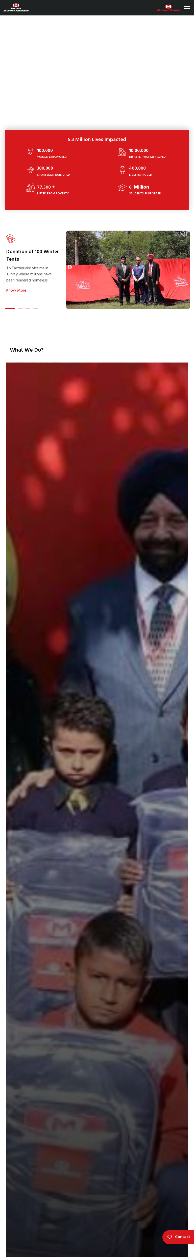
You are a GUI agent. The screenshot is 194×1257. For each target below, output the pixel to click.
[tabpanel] (35, 264)
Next (69, 267)
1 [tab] (7, 309)
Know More (16, 290)
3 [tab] (27, 309)
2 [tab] (20, 309)
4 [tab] (35, 309)
